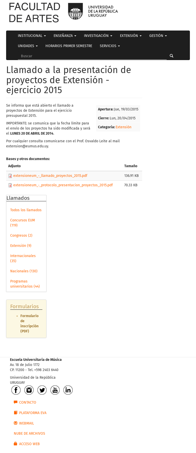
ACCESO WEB (27, 444)
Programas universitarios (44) (25, 284)
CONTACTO (25, 402)
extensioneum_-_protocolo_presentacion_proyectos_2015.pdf (63, 185)
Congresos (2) (21, 235)
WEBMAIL (24, 423)
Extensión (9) (20, 246)
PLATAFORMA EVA (30, 412)
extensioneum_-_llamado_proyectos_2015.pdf (50, 176)
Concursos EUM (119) (22, 223)
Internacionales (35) (23, 258)
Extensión (123, 127)
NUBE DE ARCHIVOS (29, 433)
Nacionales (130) (24, 271)
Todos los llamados (26, 210)
